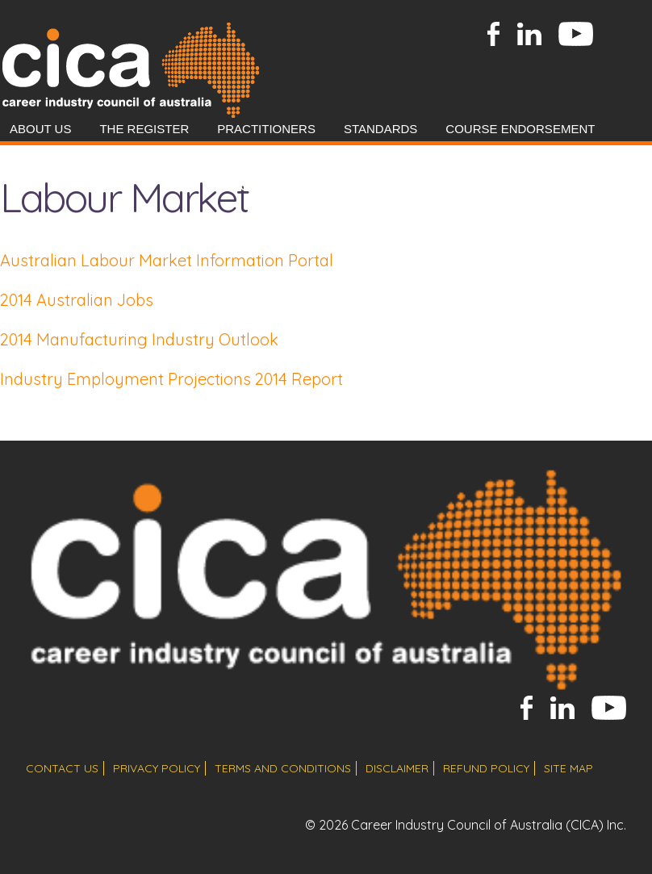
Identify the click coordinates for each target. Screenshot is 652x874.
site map (568, 768)
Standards (380, 129)
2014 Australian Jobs (76, 300)
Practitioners (266, 129)
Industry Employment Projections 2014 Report (171, 379)
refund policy (486, 768)
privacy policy (156, 768)
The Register (144, 129)
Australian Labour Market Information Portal (166, 260)
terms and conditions (283, 768)
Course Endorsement (520, 129)
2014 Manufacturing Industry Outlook (139, 339)
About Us (40, 129)
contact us (62, 768)
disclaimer (397, 768)
